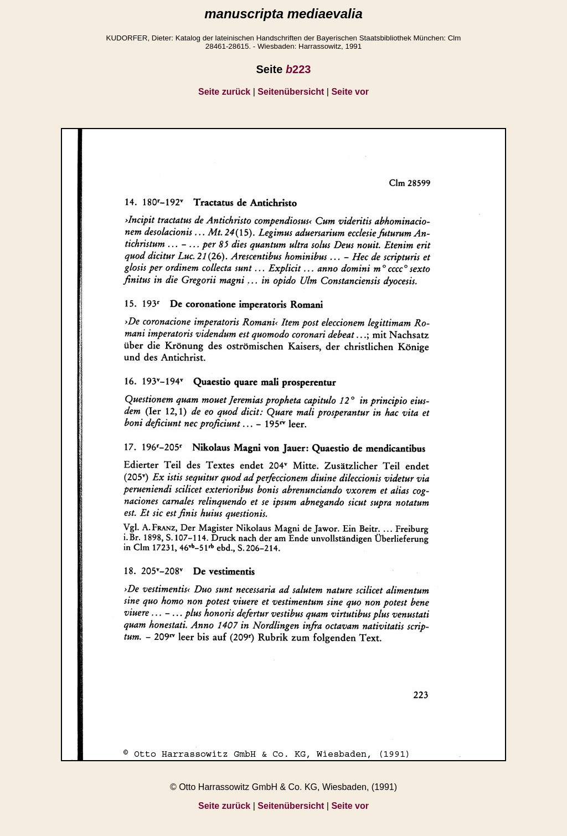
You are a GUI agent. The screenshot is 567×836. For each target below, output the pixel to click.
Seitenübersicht (290, 91)
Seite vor (350, 91)
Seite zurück (224, 91)
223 (298, 69)
